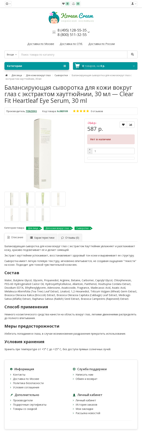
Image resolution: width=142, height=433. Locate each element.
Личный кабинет (86, 400)
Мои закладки (84, 409)
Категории (36, 66)
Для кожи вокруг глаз (38, 75)
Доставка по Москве (26, 379)
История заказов (86, 404)
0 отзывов (97, 111)
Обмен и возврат (86, 379)
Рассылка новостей (88, 413)
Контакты (19, 374)
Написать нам (84, 374)
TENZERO (31, 111)
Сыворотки (61, 75)
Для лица (16, 75)
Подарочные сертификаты (29, 404)
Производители (23, 400)
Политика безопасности (28, 383)
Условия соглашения (26, 387)
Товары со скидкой (25, 409)
